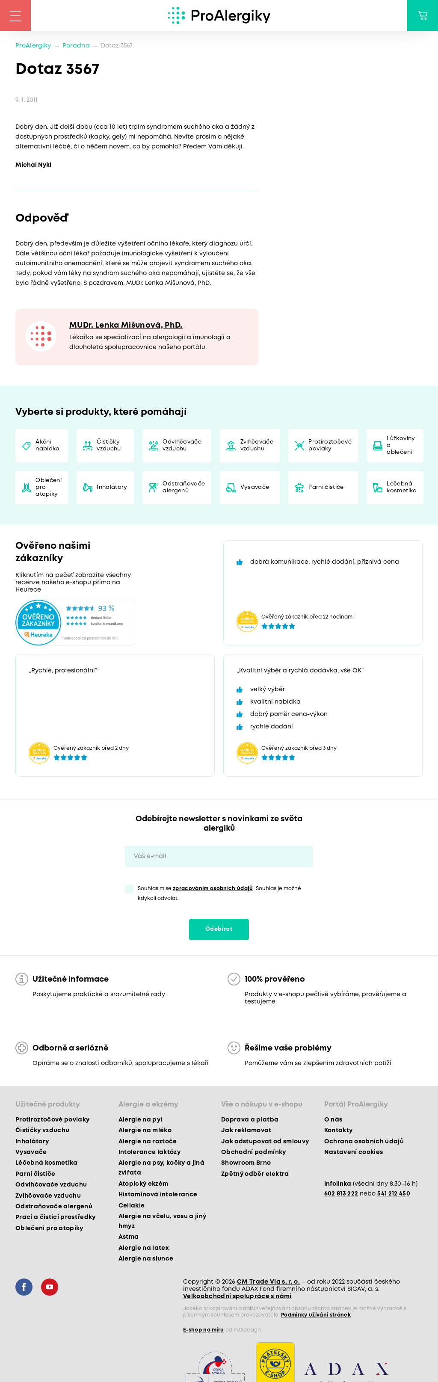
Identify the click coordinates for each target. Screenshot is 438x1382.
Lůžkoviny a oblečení (401, 445)
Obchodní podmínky (253, 1152)
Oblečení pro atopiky (49, 487)
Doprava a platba (249, 1119)
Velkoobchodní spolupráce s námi (237, 1296)
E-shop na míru (203, 1330)
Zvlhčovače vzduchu (256, 445)
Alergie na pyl (140, 1119)
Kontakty (338, 1130)
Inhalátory (112, 487)
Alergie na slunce (146, 1258)
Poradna (76, 45)
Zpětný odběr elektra (255, 1174)
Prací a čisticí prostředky (55, 1217)
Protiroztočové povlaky (330, 445)
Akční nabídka (47, 445)
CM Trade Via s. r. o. (268, 1281)
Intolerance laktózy (149, 1152)
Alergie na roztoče (147, 1141)
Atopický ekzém (143, 1184)
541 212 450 (393, 1193)
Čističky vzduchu (109, 445)
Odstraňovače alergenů (184, 487)
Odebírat (219, 929)
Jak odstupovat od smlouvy (265, 1141)
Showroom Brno (246, 1163)
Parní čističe (325, 487)
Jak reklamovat (246, 1130)
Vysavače (254, 487)
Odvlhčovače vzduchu (182, 445)
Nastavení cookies (353, 1152)
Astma (128, 1237)
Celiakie (131, 1205)
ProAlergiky (33, 45)
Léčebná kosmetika (402, 487)
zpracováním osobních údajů (213, 888)
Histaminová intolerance (158, 1194)
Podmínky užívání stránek (316, 1315)
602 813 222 (341, 1193)
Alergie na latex (143, 1248)
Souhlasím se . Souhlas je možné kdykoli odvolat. (219, 893)
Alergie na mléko (145, 1130)
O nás (333, 1119)
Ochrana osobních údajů (364, 1141)
